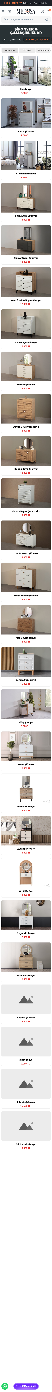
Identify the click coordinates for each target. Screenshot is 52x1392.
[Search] (47, 19)
